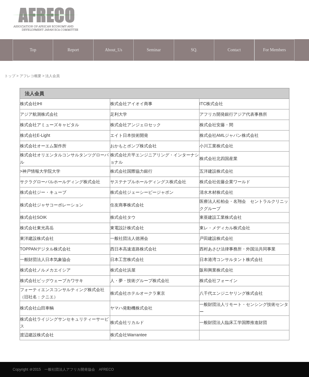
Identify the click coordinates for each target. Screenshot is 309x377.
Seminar (154, 50)
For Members (274, 50)
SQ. (194, 50)
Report (73, 50)
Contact (234, 50)
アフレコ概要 (30, 76)
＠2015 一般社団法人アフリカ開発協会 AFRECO (71, 369)
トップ (10, 76)
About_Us (113, 50)
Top (33, 50)
